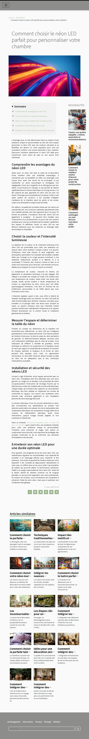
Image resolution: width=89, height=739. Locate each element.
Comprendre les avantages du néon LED (30, 111)
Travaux (38, 721)
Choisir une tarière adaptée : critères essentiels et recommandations (77, 136)
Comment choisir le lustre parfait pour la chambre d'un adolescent (68, 577)
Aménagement (14, 721)
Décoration (20, 17)
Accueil (11, 17)
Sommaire (20, 106)
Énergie (47, 721)
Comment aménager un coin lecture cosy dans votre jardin (73, 219)
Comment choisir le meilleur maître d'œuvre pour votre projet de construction (74, 176)
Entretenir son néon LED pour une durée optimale (34, 130)
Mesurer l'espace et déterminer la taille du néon (33, 121)
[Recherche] (42, 729)
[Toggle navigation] (6, 5)
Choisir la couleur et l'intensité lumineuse (31, 116)
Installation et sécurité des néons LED (29, 126)
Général (56, 721)
